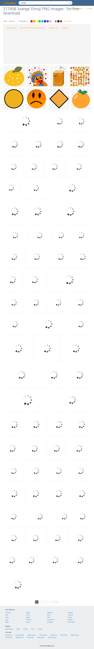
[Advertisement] (47, 47)
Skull (6, 615)
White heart (71, 622)
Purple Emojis (75, 635)
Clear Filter (67, 21)
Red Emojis (8, 635)
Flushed (70, 612)
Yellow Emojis (31, 635)
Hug (6, 619)
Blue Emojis (63, 635)
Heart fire (29, 619)
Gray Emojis (30, 637)
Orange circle (53, 28)
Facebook (50, 622)
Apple (7, 622)
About (18, 629)
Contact (25, 629)
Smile (7, 617)
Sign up (80, 8)
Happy (28, 617)
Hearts (28, 622)
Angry (28, 612)
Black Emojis (41, 637)
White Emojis (19, 637)
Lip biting (70, 615)
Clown (49, 615)
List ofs (70, 617)
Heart (48, 617)
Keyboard (49, 612)
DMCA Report (9, 629)
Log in (73, 8)
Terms (33, 629)
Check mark (50, 619)
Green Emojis (43, 635)
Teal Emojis (53, 635)
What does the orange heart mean (32, 28)
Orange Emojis (19, 635)
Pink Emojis (8, 637)
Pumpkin (70, 619)
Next (56, 602)
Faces (28, 615)
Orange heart (11, 28)
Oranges (65, 28)
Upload (89, 8)
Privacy (40, 629)
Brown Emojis (52, 637)
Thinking (7, 612)
